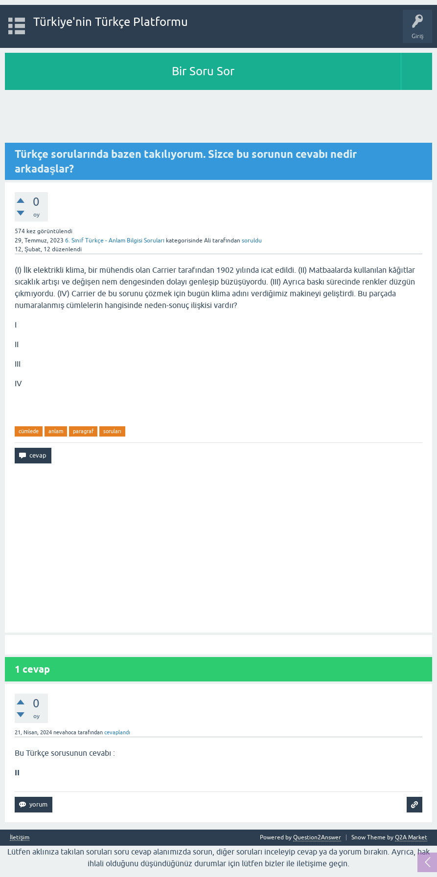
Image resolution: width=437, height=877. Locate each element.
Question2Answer (317, 837)
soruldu (252, 240)
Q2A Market (411, 837)
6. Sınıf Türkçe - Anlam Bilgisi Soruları (114, 240)
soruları (112, 431)
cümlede (29, 431)
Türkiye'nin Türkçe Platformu (110, 21)
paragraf (83, 431)
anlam (55, 431)
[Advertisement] (218, 117)
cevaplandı (117, 732)
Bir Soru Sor (203, 71)
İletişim (19, 837)
